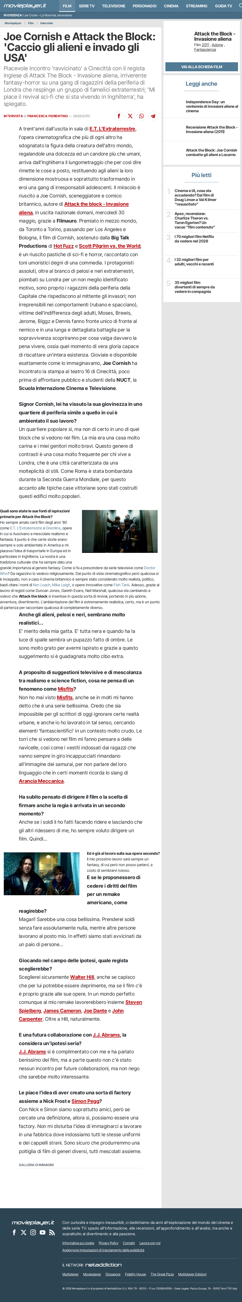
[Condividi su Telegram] (153, 116)
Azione (217, 44)
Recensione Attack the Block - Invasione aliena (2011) (212, 129)
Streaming (196, 6)
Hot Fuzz (64, 246)
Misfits (66, 689)
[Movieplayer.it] (25, 6)
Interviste (46, 23)
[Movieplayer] (33, 1222)
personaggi (144, 6)
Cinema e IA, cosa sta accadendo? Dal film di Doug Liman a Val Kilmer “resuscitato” (195, 197)
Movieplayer (13, 23)
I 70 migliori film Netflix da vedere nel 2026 (194, 238)
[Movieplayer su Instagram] (33, 1232)
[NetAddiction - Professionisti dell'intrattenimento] (103, 1265)
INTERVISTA (13, 116)
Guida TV (223, 6)
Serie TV (87, 6)
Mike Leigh (61, 584)
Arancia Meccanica (41, 781)
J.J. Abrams (106, 1035)
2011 (205, 44)
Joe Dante (95, 1011)
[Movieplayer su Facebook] (14, 1232)
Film (67, 6)
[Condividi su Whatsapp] (141, 116)
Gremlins (53, 528)
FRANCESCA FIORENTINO (47, 116)
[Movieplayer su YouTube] (42, 1232)
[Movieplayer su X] (23, 1232)
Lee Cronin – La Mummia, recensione (47, 15)
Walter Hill (82, 977)
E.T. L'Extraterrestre (112, 129)
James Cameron (62, 1011)
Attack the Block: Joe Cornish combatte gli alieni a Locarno (211, 152)
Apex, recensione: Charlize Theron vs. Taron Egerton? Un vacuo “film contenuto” (195, 220)
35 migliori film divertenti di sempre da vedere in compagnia (195, 287)
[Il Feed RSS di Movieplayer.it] (52, 1232)
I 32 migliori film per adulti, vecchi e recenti (194, 261)
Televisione (113, 6)
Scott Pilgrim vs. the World (109, 246)
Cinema (171, 6)
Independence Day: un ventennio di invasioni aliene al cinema (212, 106)
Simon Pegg (85, 1101)
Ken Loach (41, 584)
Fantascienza (205, 49)
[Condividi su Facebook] (119, 116)
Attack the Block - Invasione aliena (214, 36)
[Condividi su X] (130, 116)
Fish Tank (122, 584)
